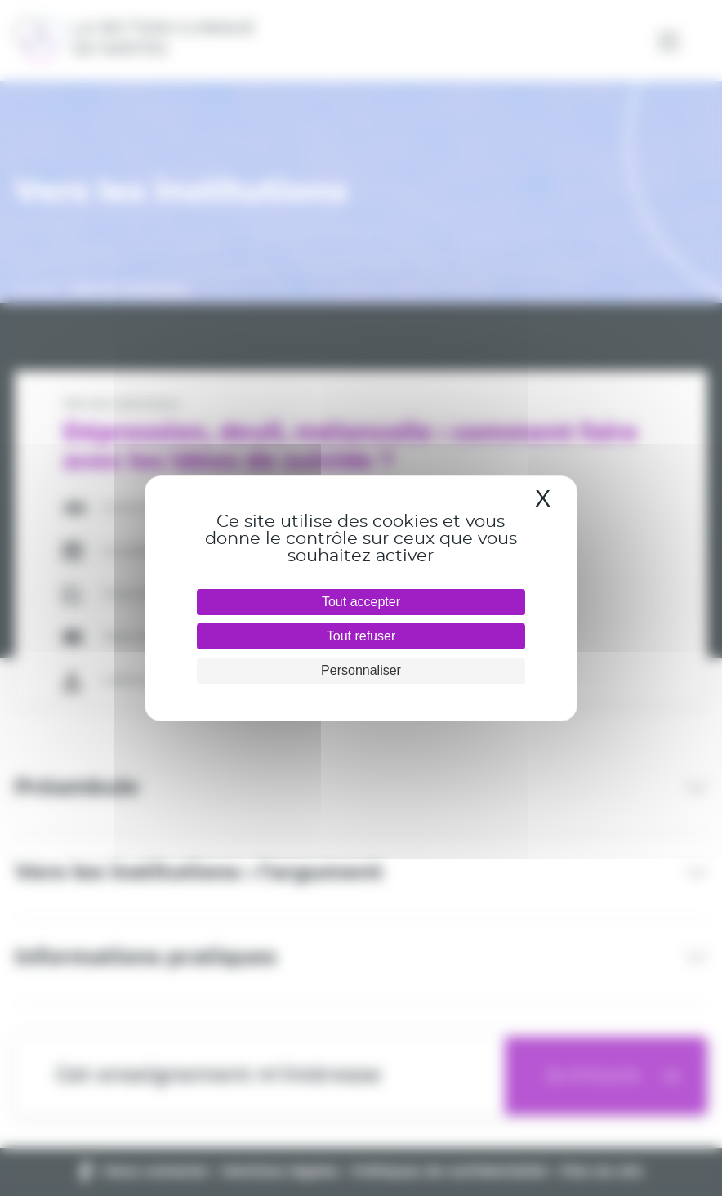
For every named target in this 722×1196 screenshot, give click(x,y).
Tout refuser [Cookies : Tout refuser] (361, 636)
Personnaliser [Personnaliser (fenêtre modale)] (361, 670)
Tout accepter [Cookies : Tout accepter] (361, 602)
